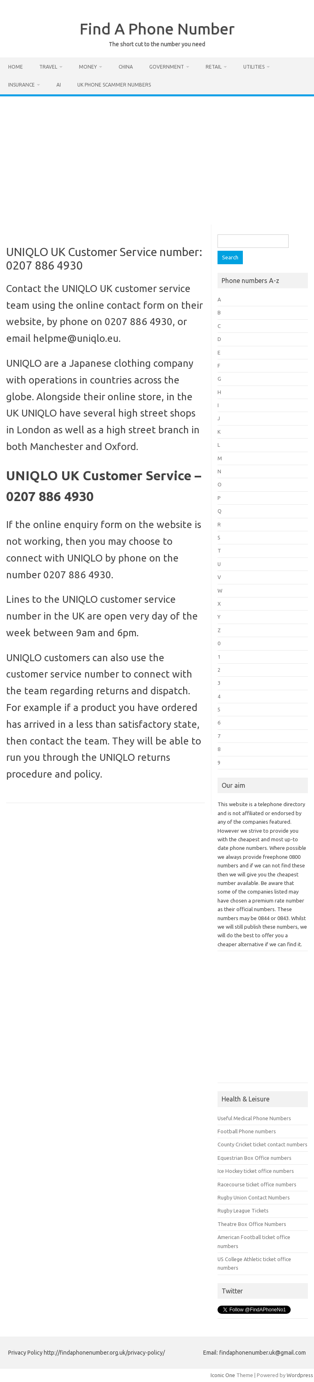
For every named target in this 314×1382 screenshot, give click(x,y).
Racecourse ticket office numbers (257, 1184)
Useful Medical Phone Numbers (254, 1118)
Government (166, 66)
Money (88, 66)
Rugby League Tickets (243, 1210)
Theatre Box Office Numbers (252, 1224)
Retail (214, 66)
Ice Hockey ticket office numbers (256, 1171)
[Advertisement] (157, 157)
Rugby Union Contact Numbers (254, 1197)
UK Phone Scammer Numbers (114, 84)
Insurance (21, 84)
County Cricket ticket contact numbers (262, 1144)
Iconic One (223, 1375)
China (126, 66)
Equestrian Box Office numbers (255, 1158)
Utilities (254, 66)
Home (15, 66)
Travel (48, 66)
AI (58, 84)
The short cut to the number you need (157, 44)
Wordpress (300, 1375)
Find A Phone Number (157, 28)
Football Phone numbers (247, 1131)
